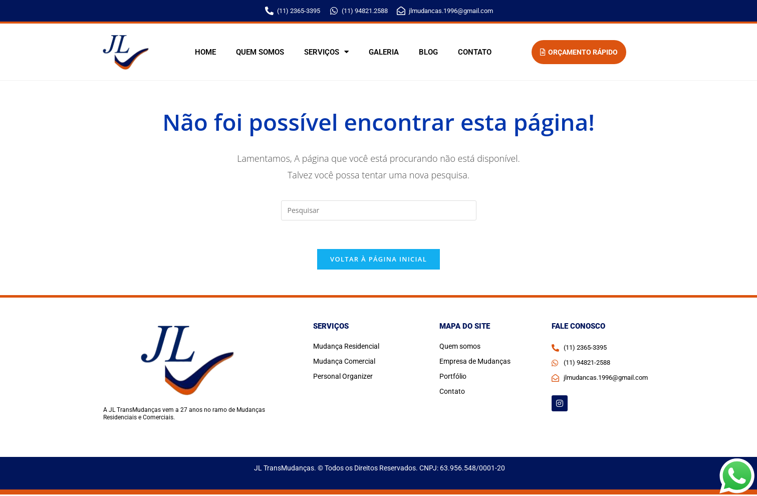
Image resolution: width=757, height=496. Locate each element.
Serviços (326, 52)
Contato (474, 52)
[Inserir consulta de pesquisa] (378, 210)
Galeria (384, 52)
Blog (428, 52)
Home (205, 52)
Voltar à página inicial (378, 261)
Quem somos (260, 52)
